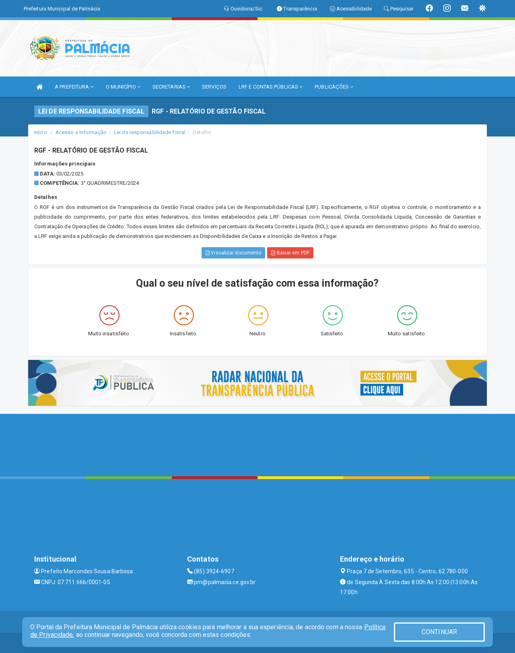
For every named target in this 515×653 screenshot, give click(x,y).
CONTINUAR (439, 632)
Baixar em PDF (290, 253)
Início (40, 132)
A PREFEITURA (74, 87)
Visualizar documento (233, 253)
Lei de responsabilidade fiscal (149, 132)
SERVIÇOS (214, 87)
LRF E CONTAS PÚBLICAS (271, 87)
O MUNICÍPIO (123, 87)
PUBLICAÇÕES (334, 87)
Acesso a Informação (81, 132)
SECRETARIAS (171, 87)
